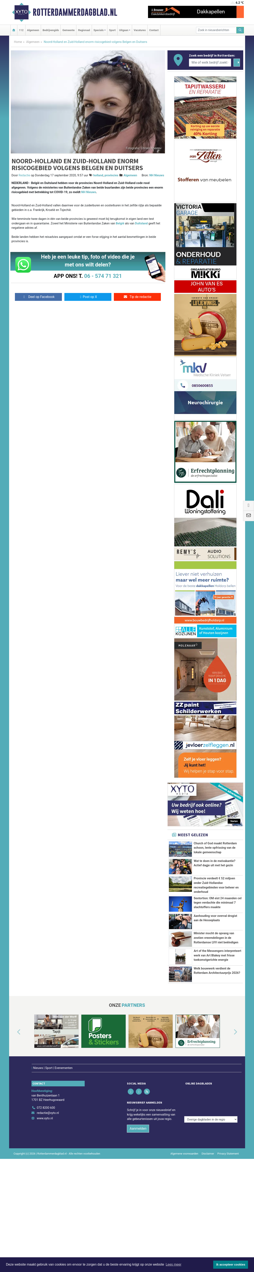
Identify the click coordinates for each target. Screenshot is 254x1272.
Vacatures (140, 30)
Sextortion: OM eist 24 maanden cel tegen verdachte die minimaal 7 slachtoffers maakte (218, 916)
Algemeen (33, 30)
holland (98, 175)
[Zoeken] (240, 30)
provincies (111, 175)
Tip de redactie (137, 297)
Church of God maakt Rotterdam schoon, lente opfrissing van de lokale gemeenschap (215, 848)
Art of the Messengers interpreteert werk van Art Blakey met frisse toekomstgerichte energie (217, 1017)
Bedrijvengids (51, 30)
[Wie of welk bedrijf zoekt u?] (210, 63)
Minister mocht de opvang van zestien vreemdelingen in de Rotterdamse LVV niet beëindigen (216, 975)
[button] (14, 1126)
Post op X (88, 297)
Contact (154, 30)
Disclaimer (208, 1239)
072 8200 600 (46, 1193)
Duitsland (141, 223)
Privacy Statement (228, 1239)
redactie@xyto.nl (48, 1198)
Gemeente (68, 30)
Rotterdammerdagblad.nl (75, 12)
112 (21, 30)
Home (18, 42)
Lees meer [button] (173, 1264)
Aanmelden (138, 1214)
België (120, 223)
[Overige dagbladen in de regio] (210, 1184)
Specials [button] (99, 30)
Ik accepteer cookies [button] (230, 1264)
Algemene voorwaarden (184, 1239)
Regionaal (84, 30)
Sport (112, 30)
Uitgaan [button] (123, 30)
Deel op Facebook (38, 297)
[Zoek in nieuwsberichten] (216, 30)
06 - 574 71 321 (103, 276)
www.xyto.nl (45, 1203)
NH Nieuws (156, 175)
